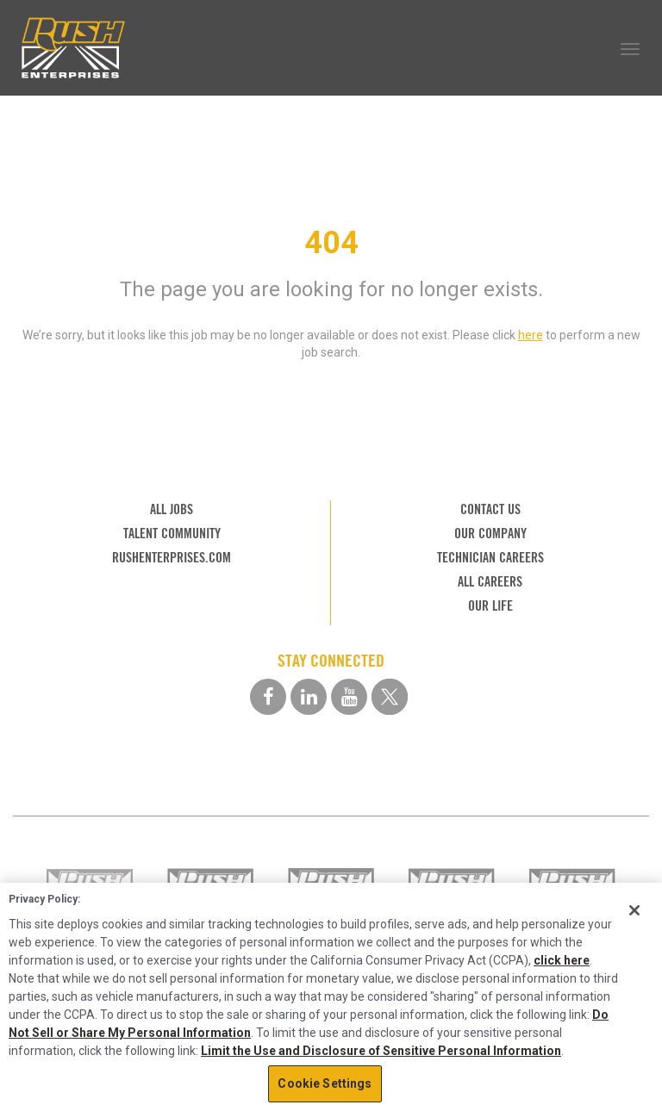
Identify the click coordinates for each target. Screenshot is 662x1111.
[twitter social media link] (390, 697)
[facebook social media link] (268, 697)
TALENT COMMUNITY (172, 533)
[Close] (634, 910)
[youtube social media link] (349, 697)
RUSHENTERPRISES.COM (171, 557)
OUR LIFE (490, 606)
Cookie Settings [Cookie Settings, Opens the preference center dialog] (325, 1083)
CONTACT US (490, 509)
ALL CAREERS (490, 582)
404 (331, 243)
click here (562, 960)
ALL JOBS (171, 509)
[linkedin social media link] (308, 697)
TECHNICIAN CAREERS (490, 557)
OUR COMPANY (490, 533)
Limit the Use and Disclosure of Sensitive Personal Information (381, 1051)
